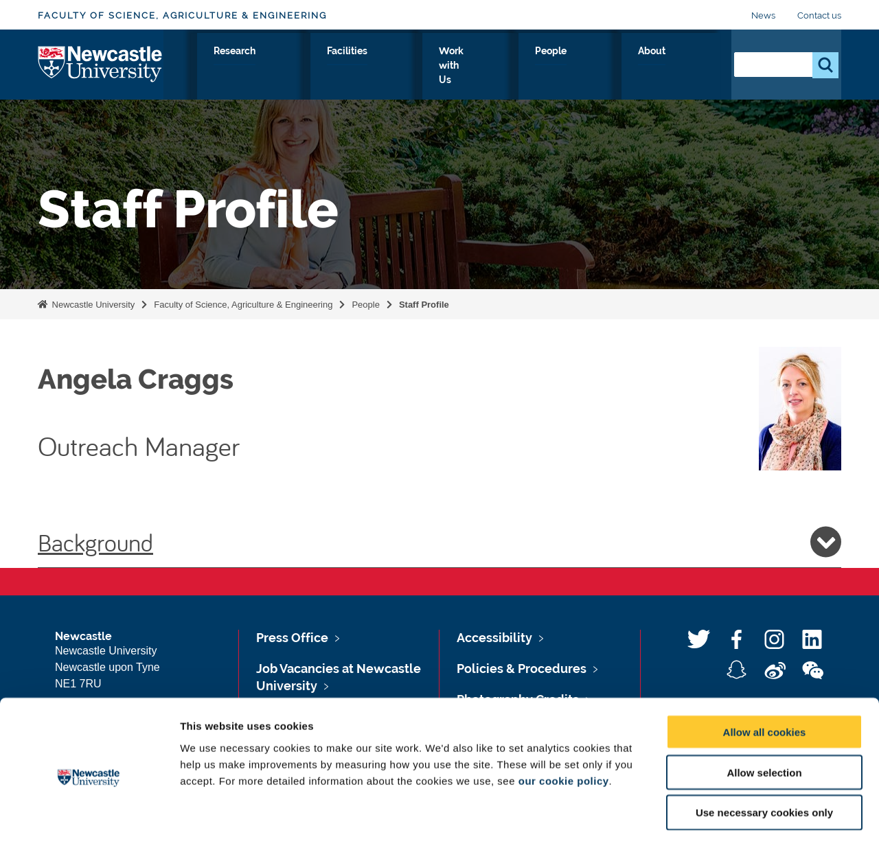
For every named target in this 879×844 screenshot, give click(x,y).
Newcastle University (92, 304)
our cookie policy (563, 724)
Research (409, 67)
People (636, 67)
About (693, 67)
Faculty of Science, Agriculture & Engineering (182, 15)
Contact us (819, 15)
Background (439, 541)
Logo (100, 63)
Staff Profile (424, 304)
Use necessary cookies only (764, 756)
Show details (721, 817)
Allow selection (764, 716)
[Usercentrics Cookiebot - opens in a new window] (89, 817)
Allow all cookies (764, 675)
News (763, 15)
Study (346, 67)
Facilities (479, 67)
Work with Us (559, 67)
